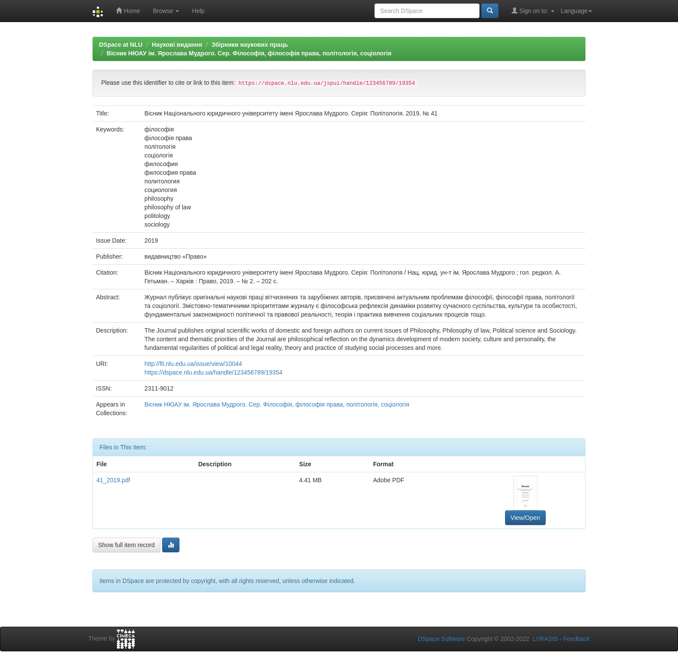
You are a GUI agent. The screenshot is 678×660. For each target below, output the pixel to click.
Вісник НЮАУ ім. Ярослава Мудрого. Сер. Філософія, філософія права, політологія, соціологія (249, 53)
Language (576, 10)
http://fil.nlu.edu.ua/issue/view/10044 (193, 363)
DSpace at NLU (120, 44)
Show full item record (126, 544)
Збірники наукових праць (249, 44)
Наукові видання (177, 44)
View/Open (525, 517)
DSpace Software (441, 638)
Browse (166, 10)
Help (198, 10)
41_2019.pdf (113, 480)
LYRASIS (545, 638)
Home (128, 10)
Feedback (576, 638)
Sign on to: (533, 10)
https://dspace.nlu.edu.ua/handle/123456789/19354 (213, 372)
